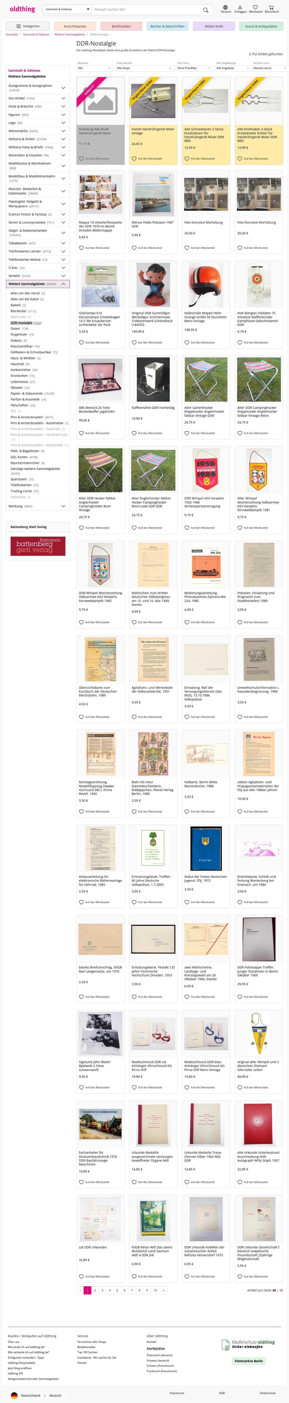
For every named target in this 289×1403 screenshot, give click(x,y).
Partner (82, 1361)
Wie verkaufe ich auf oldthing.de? (28, 1350)
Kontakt (151, 1340)
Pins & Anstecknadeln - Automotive (40, 421)
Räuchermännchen (28, 461)
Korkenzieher (24, 368)
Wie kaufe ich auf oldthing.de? (26, 1345)
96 (281, 1288)
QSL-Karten (24, 455)
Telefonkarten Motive (28, 257)
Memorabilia (23, 129)
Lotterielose (23, 380)
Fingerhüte (22, 332)
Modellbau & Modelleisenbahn (32, 176)
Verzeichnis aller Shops (91, 1340)
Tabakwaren (22, 241)
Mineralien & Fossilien (29, 153)
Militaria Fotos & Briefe (31, 145)
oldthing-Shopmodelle (21, 1361)
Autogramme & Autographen (30, 86)
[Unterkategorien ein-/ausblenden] (63, 86)
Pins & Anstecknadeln (32, 415)
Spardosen (22, 477)
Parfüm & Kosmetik (28, 397)
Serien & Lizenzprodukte (31, 220)
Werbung (20, 504)
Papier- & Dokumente (32, 391)
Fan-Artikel (22, 96)
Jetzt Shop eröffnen (20, 1366)
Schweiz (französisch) (160, 1364)
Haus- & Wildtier (26, 356)
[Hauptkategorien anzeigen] (28, 24)
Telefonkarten (24, 483)
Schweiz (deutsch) (158, 1358)
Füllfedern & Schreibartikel (34, 350)
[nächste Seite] (163, 1288)
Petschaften (23, 403)
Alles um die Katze (27, 297)
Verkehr (19, 274)
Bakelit (18, 303)
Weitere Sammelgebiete (32, 282)
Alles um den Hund (28, 291)
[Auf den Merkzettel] (100, 156)
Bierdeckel (23, 309)
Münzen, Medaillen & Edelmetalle (25, 189)
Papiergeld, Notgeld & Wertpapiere (25, 201)
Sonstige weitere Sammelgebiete (35, 469)
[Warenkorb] (272, 9)
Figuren (18, 112)
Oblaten (20, 386)
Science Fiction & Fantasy (30, 212)
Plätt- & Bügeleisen (27, 449)
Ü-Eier (17, 266)
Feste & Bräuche (25, 104)
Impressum (177, 1391)
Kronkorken (23, 374)
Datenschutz (268, 1391)
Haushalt (20, 362)
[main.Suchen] (206, 9)
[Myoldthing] (240, 9)
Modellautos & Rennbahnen (30, 163)
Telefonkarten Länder (30, 249)
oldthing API (15, 1371)
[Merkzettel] (256, 9)
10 (155, 1288)
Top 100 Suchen (87, 1350)
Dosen (19, 327)
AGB (222, 1391)
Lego (15, 121)
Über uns (13, 1340)
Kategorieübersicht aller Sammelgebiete (33, 1377)
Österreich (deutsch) (159, 1353)
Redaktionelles (86, 1345)
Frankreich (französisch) (162, 1369)
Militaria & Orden (27, 137)
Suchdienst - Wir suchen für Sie (96, 1356)
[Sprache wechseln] (226, 9)
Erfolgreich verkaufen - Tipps (26, 1356)
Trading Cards (25, 489)
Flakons (19, 338)
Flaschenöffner (25, 344)
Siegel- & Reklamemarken (28, 231)
